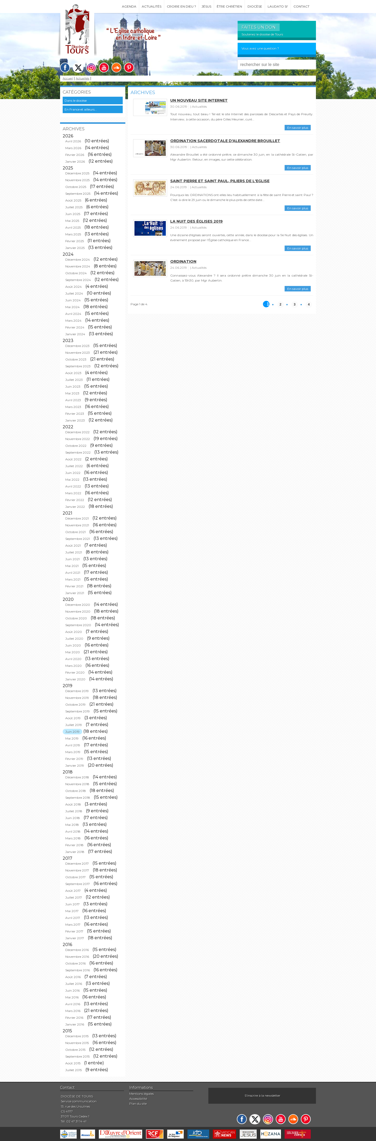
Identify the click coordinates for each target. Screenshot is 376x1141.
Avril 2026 (73, 141)
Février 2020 (75, 672)
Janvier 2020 (75, 679)
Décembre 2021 (77, 518)
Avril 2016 (72, 1004)
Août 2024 (73, 287)
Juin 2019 (72, 732)
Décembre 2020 (77, 605)
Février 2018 (74, 845)
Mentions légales (141, 1094)
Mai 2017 (72, 911)
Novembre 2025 (77, 180)
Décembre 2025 (77, 173)
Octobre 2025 (75, 187)
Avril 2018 (72, 831)
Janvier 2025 (75, 248)
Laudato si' (278, 6)
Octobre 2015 (75, 1050)
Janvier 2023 (75, 420)
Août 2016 (73, 977)
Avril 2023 (73, 400)
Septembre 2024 (78, 280)
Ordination (183, 261)
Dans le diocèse (75, 100)
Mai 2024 (72, 307)
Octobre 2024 (76, 273)
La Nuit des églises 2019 (196, 221)
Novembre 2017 (77, 870)
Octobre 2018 (75, 791)
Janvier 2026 (75, 161)
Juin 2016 (72, 990)
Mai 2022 (72, 479)
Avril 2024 (73, 314)
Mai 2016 (72, 997)
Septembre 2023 (78, 366)
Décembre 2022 (77, 432)
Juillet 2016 (73, 984)
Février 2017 (74, 931)
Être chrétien (229, 6)
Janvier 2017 (74, 938)
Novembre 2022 (77, 439)
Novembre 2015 (77, 1043)
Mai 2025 (72, 221)
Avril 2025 (73, 227)
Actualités (151, 6)
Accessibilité (138, 1099)
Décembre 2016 (77, 950)
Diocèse (255, 6)
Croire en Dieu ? (181, 6)
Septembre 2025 (77, 194)
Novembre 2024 (77, 266)
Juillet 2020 (74, 638)
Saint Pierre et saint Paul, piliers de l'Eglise (219, 181)
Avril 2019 (72, 745)
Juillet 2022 (74, 466)
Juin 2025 (72, 214)
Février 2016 (74, 1018)
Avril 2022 (73, 486)
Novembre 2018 (77, 784)
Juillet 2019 (73, 725)
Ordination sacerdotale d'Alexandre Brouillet (225, 140)
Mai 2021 (72, 566)
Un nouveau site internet (199, 100)
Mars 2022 (73, 493)
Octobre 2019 (75, 704)
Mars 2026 (73, 148)
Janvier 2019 (74, 765)
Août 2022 (73, 459)
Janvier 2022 (75, 507)
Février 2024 (74, 327)
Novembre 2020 (77, 611)
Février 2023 (74, 414)
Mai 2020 (72, 652)
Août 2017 (73, 891)
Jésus (206, 6)
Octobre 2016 (75, 963)
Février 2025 (74, 241)
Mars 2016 (72, 1011)
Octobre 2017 (75, 877)
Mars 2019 (72, 752)
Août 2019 (73, 718)
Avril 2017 (72, 918)
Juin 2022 (72, 473)
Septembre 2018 (77, 798)
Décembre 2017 (77, 863)
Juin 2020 (73, 645)
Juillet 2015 (73, 1070)
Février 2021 (74, 586)
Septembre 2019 (77, 711)
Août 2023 (73, 373)
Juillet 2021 (73, 552)
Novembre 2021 (77, 525)
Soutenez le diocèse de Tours (262, 34)
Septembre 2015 (77, 1056)
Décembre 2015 (77, 1036)
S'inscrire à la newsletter (262, 1095)
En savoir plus (297, 128)
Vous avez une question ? (260, 48)
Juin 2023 (72, 386)
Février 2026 (74, 155)
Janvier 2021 (74, 593)
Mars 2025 (73, 234)
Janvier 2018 (74, 852)
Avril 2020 (73, 659)
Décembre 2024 (77, 259)
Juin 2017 (72, 904)
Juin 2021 (72, 559)
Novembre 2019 (77, 698)
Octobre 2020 (76, 618)
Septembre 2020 (78, 625)
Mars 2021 (72, 579)
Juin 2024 (73, 300)
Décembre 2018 (77, 777)
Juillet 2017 (73, 897)
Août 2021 (73, 545)
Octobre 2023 (75, 359)
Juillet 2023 (74, 380)
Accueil (68, 78)
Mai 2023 (72, 393)
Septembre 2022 (78, 452)
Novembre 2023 (77, 353)
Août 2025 (73, 200)
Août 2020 (73, 632)
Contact (301, 6)
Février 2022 (74, 500)
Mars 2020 (73, 666)
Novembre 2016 (77, 957)
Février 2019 (74, 759)
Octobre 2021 (75, 532)
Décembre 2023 (77, 346)
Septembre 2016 (77, 970)
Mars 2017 (72, 924)
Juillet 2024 (74, 293)
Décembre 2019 (77, 691)
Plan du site (138, 1104)
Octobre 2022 (75, 446)
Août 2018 (73, 804)
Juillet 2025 (74, 207)
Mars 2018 (73, 838)
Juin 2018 (72, 818)
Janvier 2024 (75, 334)
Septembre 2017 (77, 884)
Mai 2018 (72, 825)
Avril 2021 (72, 573)
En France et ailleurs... (80, 109)
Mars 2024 (73, 320)
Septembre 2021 (77, 539)
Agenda (129, 6)
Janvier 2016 (74, 1024)
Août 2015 (72, 1063)
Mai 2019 (72, 738)
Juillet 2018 (73, 811)
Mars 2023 (73, 407)
